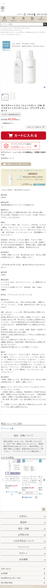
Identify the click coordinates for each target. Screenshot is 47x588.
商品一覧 (4, 19)
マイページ (23, 19)
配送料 (23, 522)
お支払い (23, 516)
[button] (3, 480)
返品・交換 (23, 528)
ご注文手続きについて (23, 541)
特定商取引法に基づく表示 (11, 578)
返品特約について (7, 158)
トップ (3, 28)
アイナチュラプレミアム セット (12, 30)
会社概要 (23, 559)
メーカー (9, 28)
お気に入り (14, 19)
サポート (23, 553)
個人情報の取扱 (7, 583)
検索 (45, 24)
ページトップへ (44, 509)
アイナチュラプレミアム (21, 28)
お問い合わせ (6, 569)
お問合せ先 (23, 534)
